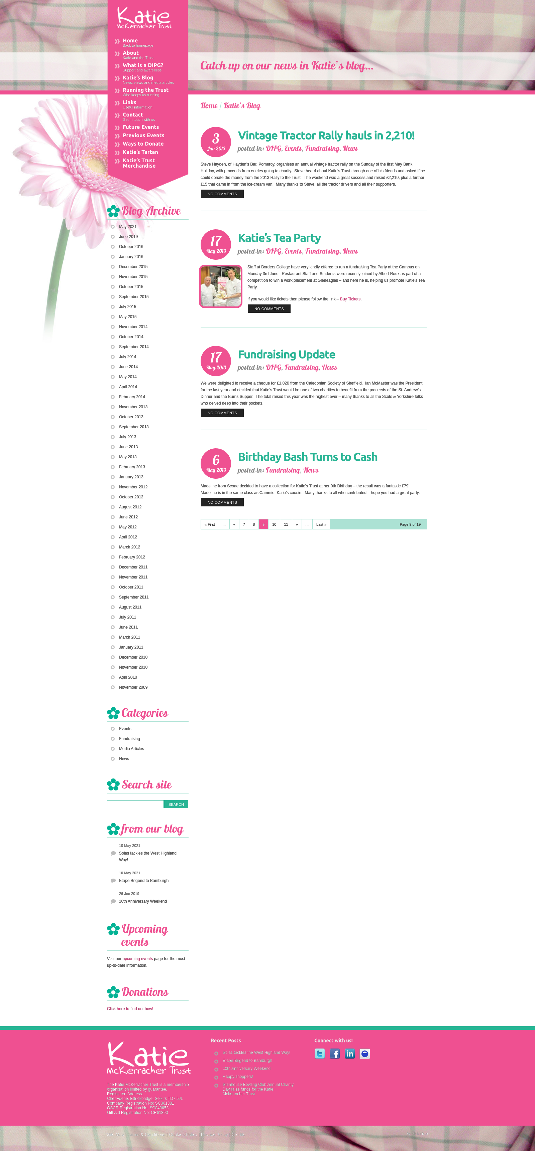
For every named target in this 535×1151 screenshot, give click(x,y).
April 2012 (128, 537)
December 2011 (133, 567)
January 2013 (131, 477)
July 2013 (127, 437)
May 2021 (128, 226)
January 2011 (131, 647)
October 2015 (131, 286)
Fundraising (129, 738)
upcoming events (137, 958)
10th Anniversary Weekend (143, 901)
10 (274, 524)
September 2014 (134, 346)
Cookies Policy (183, 1134)
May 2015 (128, 316)
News (124, 758)
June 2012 (128, 517)
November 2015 (133, 276)
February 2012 (132, 557)
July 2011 (127, 617)
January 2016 (131, 256)
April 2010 (128, 677)
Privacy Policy (214, 1134)
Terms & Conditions (147, 1134)
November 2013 (133, 407)
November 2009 (133, 687)
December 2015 (133, 266)
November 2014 (133, 326)
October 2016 (131, 246)
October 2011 (131, 587)
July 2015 (127, 306)
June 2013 (128, 447)
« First (210, 524)
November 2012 (133, 487)
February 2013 (132, 467)
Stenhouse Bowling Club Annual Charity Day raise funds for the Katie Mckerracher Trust (258, 1089)
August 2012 (130, 507)
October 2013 (131, 417)
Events (125, 728)
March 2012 (129, 547)
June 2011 (128, 627)
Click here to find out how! (130, 1008)
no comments (222, 194)
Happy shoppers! (238, 1076)
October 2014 (131, 336)
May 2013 (128, 457)
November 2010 (133, 667)
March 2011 (129, 637)
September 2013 (134, 427)
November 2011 (133, 577)
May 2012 (128, 527)
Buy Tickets (350, 299)
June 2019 (128, 236)
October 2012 (131, 497)
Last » (321, 524)
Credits (238, 1134)
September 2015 (134, 296)
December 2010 (133, 657)
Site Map (115, 1134)
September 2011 (134, 597)
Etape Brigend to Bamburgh (144, 880)
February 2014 (132, 397)
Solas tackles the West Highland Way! (148, 856)
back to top (417, 1133)
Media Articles (131, 748)
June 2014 (128, 367)
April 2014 (128, 387)
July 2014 (127, 357)
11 (286, 524)
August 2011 (130, 607)
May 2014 (128, 377)
